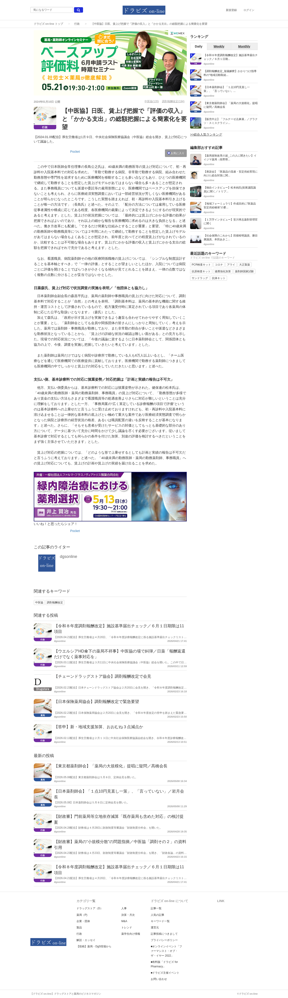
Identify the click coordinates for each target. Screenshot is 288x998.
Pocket (75, 151)
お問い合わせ (159, 979)
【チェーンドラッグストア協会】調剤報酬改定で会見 (102, 676)
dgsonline (68, 556)
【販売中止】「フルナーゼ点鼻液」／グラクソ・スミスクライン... (231, 121)
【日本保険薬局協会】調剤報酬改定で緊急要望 (96, 701)
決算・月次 (128, 914)
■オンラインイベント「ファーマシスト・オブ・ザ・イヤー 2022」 (166, 951)
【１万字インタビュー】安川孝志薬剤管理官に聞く (231, 221)
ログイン (248, 10)
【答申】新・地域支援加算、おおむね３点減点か (98, 727)
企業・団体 (83, 921)
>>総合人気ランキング (206, 134)
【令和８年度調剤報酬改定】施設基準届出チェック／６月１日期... (231, 57)
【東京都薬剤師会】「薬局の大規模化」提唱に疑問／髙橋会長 (110, 766)
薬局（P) (81, 914)
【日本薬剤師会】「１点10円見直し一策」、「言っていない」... (227, 89)
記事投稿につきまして (164, 933)
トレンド (126, 927)
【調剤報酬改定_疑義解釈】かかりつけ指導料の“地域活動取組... (230, 73)
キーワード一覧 (160, 921)
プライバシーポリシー (164, 940)
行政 (77, 23)
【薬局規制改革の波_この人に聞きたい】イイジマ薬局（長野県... (230, 157)
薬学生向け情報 (130, 933)
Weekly (219, 46)
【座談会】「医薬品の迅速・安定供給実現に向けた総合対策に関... (231, 173)
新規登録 (231, 10)
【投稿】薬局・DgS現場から (93, 946)
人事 (124, 908)
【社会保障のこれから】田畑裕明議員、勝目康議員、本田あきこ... (231, 237)
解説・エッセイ (85, 940)
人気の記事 (157, 914)
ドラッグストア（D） (89, 908)
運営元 (155, 927)
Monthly (244, 46)
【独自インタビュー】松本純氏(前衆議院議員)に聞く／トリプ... (230, 189)
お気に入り (175, 153)
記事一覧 (156, 908)
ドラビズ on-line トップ (48, 23)
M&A (124, 921)
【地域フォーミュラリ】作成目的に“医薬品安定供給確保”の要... (230, 205)
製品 (79, 927)
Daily (198, 46)
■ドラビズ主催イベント (165, 972)
